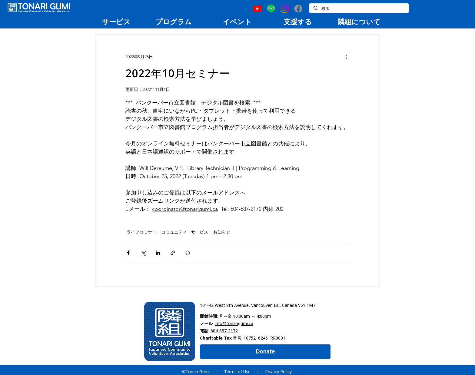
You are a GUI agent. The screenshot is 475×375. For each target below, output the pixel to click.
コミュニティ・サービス (184, 232)
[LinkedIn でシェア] (158, 253)
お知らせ (221, 232)
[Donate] (265, 351)
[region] (116, 21)
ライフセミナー (141, 232)
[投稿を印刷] (188, 253)
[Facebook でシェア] (128, 253)
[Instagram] (284, 8)
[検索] (358, 8)
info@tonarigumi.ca (234, 323)
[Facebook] (298, 8)
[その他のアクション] (346, 56)
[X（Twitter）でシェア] (143, 253)
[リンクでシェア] (173, 253)
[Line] (271, 8)
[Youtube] (257, 8)
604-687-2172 (224, 331)
